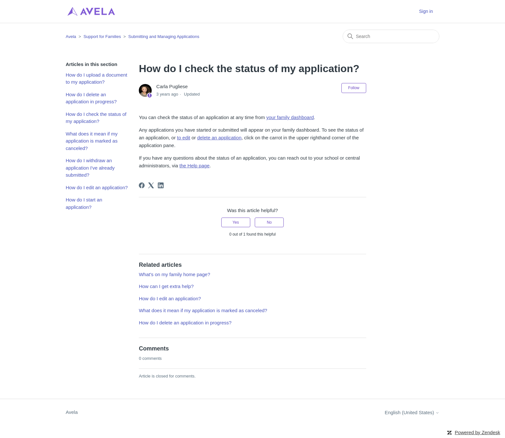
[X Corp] (151, 185)
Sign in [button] (426, 11)
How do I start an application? (84, 203)
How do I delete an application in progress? (91, 98)
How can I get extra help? (166, 286)
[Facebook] (142, 185)
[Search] (391, 36)
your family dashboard (290, 117)
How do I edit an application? (97, 187)
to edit (183, 137)
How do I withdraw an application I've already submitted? (90, 168)
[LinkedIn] (161, 185)
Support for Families (102, 36)
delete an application (219, 137)
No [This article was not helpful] (269, 222)
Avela (71, 36)
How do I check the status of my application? (96, 117)
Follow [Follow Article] (353, 88)
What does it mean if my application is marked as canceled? (92, 141)
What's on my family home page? (174, 274)
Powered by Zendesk (477, 432)
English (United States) (412, 412)
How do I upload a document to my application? (96, 78)
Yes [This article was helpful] (236, 222)
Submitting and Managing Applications (163, 36)
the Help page (194, 165)
